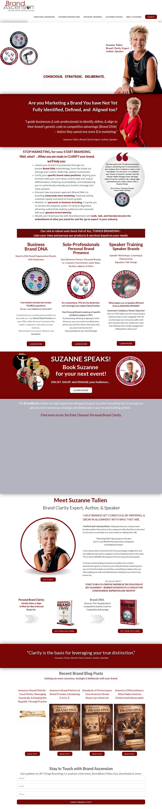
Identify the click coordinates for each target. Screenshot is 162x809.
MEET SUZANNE (134, 17)
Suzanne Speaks (114, 17)
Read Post (32, 754)
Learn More (81, 344)
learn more (36, 344)
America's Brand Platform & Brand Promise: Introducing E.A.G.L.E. (65, 694)
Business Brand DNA (69, 17)
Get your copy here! (64, 631)
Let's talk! (48, 580)
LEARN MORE (81, 390)
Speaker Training (93, 17)
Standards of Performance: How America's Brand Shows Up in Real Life (97, 694)
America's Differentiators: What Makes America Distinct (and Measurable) (129, 694)
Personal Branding (44, 17)
